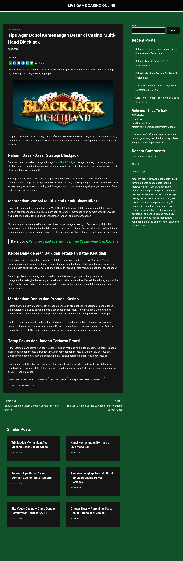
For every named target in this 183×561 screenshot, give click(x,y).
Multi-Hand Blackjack (65, 162)
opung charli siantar (142, 206)
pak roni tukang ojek (150, 210)
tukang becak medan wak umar (148, 198)
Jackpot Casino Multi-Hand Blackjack (86, 380)
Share (41, 63)
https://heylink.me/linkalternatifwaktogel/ (154, 126)
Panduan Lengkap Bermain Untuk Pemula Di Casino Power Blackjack (92, 478)
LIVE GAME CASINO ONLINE (22, 385)
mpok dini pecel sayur (159, 190)
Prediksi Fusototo (141, 123)
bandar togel (138, 171)
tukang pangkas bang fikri (161, 202)
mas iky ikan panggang (153, 186)
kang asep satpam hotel (155, 221)
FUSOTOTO (138, 115)
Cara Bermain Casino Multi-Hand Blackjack (28, 380)
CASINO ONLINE (15, 29)
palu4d (135, 163)
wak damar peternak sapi (162, 194)
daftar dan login (155, 134)
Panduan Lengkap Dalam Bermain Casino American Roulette (73, 241)
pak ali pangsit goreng (151, 213)
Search (135, 25)
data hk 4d (137, 119)
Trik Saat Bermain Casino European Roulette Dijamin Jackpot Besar (94, 405)
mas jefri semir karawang (145, 178)
